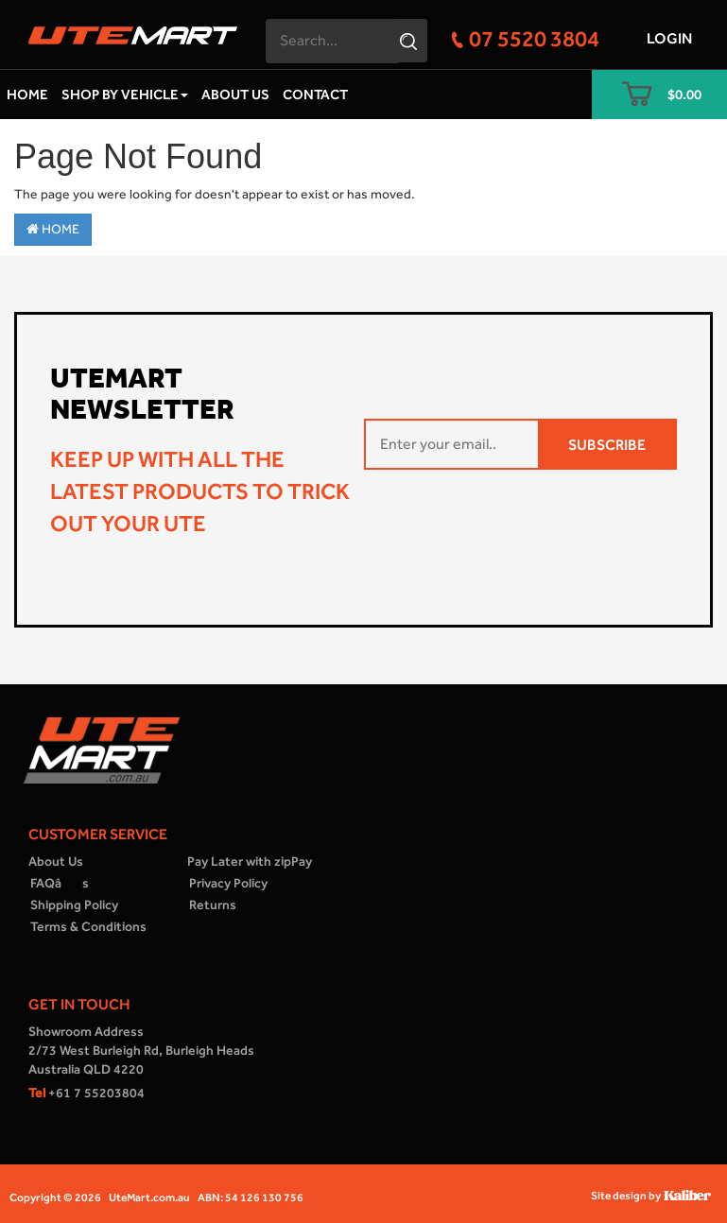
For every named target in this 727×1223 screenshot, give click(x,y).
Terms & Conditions (88, 927)
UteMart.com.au (149, 1197)
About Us (235, 94)
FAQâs (59, 883)
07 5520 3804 (534, 38)
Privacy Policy (228, 883)
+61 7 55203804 (86, 1093)
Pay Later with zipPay (249, 861)
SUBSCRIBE (607, 445)
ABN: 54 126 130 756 (250, 1197)
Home (27, 94)
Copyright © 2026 (55, 1197)
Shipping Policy (74, 905)
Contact (315, 94)
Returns (212, 905)
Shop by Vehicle (124, 94)
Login (669, 38)
